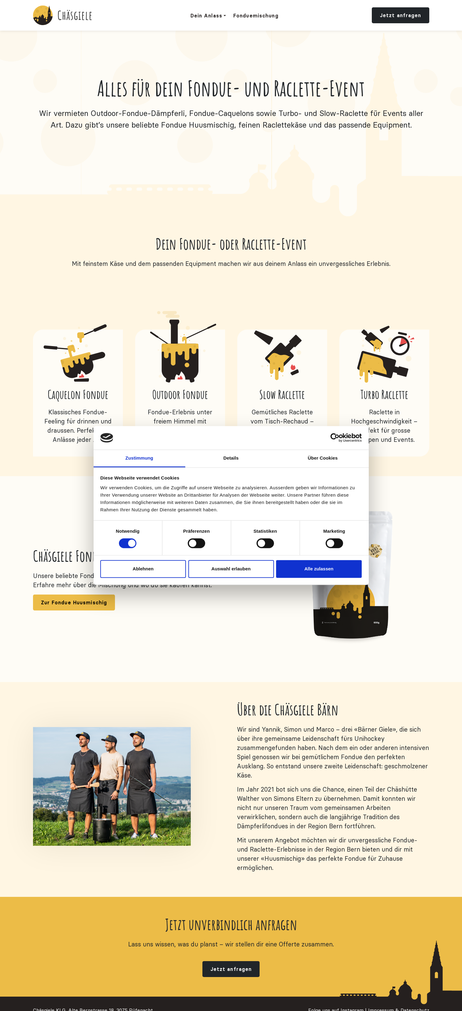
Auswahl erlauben (230, 568)
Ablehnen (143, 568)
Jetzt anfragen (400, 15)
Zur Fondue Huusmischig (74, 582)
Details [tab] (231, 458)
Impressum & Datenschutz (398, 990)
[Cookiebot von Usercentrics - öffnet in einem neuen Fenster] (335, 437)
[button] (208, 15)
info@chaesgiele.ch (54, 997)
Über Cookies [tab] (323, 458)
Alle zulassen (318, 568)
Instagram (352, 990)
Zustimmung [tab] (139, 458)
